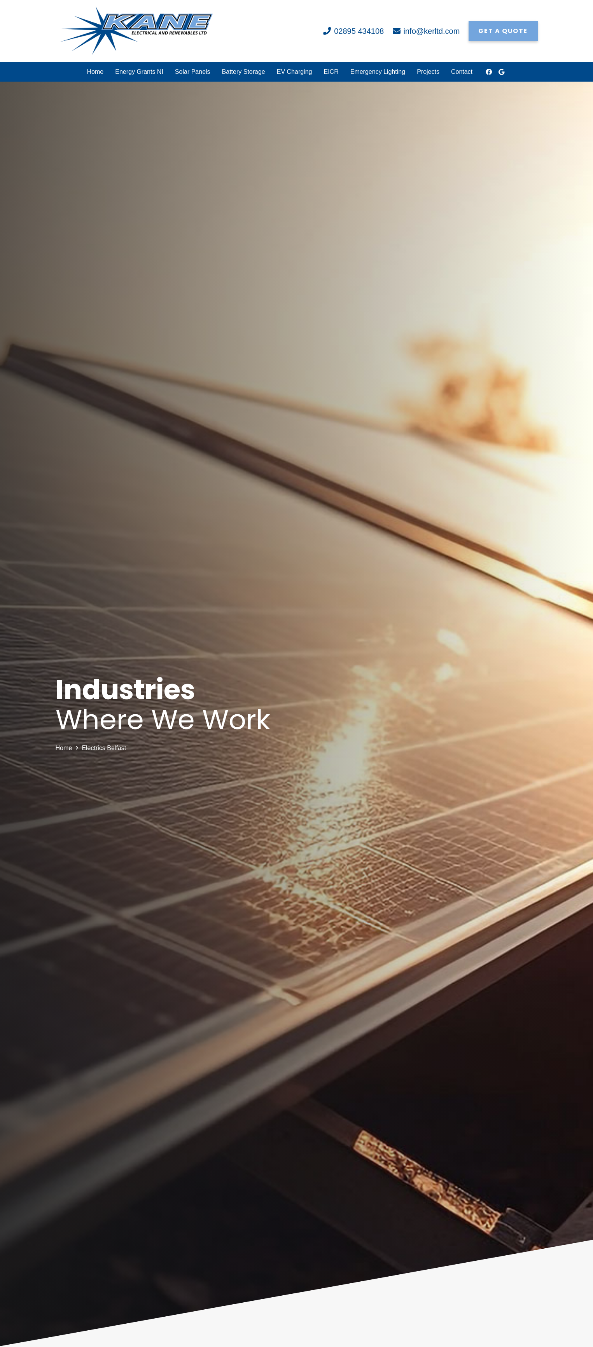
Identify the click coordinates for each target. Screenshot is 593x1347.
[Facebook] (489, 72)
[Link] (137, 31)
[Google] (501, 72)
